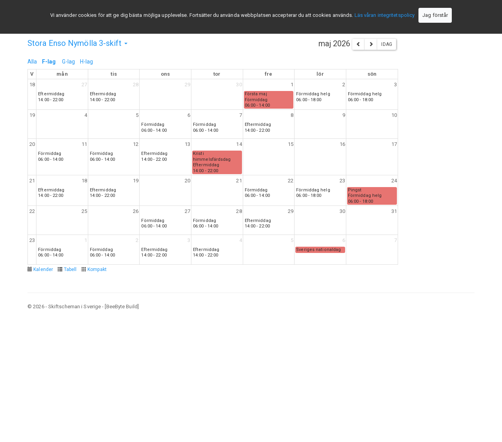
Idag (386, 44)
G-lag (68, 61)
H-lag (86, 61)
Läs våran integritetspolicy (385, 15)
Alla (32, 61)
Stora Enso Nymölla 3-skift (77, 43)
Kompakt (97, 269)
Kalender (43, 269)
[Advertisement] (251, 375)
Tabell (70, 269)
